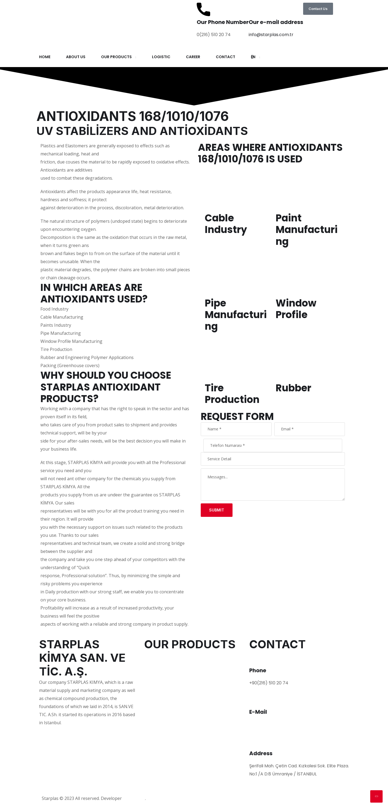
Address (260, 753)
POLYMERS (155, 655)
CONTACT (225, 57)
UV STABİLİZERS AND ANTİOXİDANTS (181, 697)
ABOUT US (75, 57)
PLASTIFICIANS (159, 663)
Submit (216, 510)
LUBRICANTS (157, 680)
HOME (44, 57)
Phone (257, 670)
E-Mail (258, 712)
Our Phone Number (223, 22)
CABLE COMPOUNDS (165, 705)
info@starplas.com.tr (271, 35)
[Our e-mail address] (255, 9)
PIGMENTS (155, 672)
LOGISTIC (161, 57)
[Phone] (256, 657)
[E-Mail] (256, 699)
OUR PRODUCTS (116, 57)
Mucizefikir (134, 798)
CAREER (193, 57)
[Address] (256, 740)
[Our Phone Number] (203, 9)
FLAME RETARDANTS (165, 688)
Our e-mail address (276, 22)
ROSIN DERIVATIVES (164, 714)
